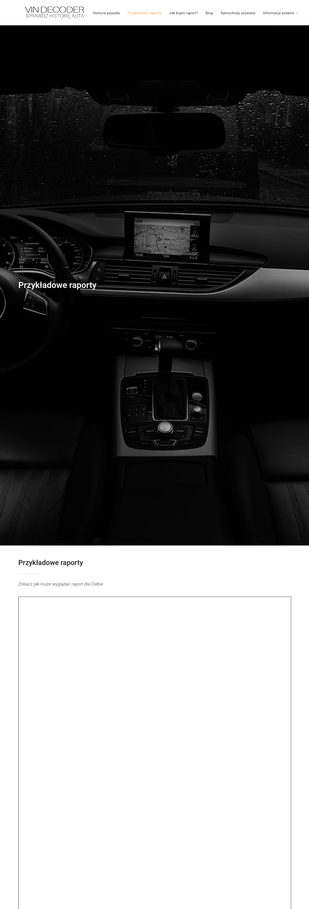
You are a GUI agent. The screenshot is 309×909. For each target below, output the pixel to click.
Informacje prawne (273, 13)
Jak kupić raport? (176, 13)
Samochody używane (231, 13)
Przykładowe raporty (138, 13)
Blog (202, 13)
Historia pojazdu (99, 13)
